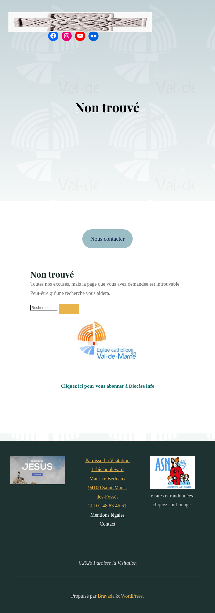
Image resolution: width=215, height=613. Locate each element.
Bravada (106, 596)
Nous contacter (107, 239)
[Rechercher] (69, 309)
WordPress (132, 596)
